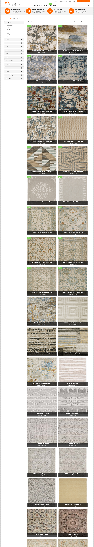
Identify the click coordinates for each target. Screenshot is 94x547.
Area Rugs (9, 18)
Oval (8, 27)
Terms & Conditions (74, 527)
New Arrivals (48, 5)
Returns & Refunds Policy (75, 523)
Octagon (9, 34)
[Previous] (41, 512)
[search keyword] (80, 6)
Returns (73, 1)
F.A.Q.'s (71, 530)
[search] (88, 6)
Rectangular (10, 25)
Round (8, 29)
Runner (8, 36)
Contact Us (68, 1)
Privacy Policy (72, 525)
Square (8, 31)
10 (68, 512)
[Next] (76, 512)
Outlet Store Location (59, 1)
